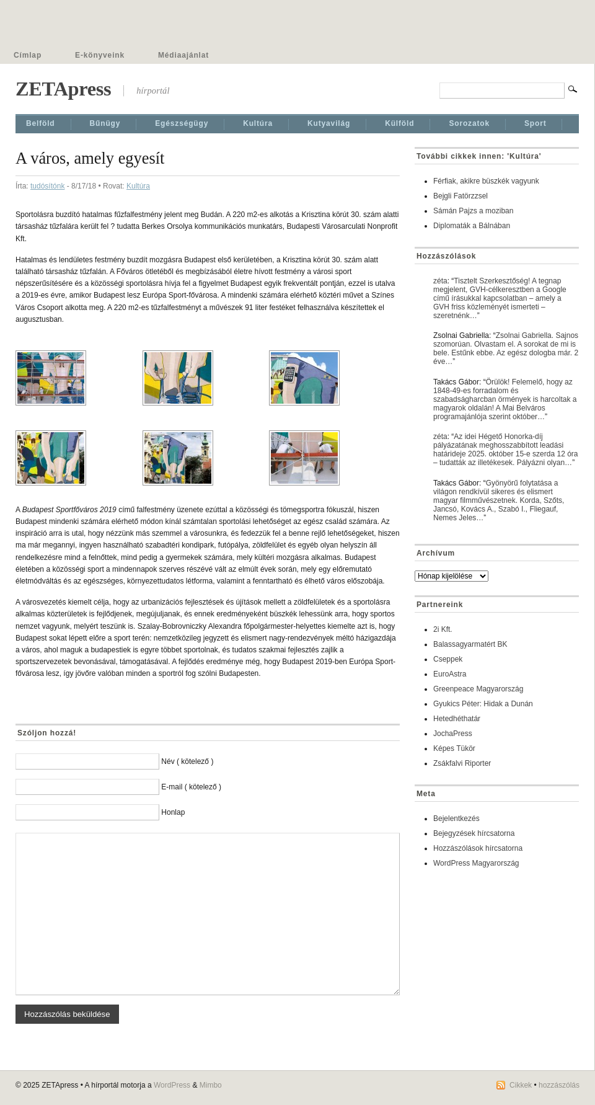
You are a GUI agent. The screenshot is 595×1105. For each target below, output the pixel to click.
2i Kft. (442, 629)
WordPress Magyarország (476, 863)
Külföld (399, 123)
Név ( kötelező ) (187, 761)
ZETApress (63, 89)
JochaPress (452, 733)
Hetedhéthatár (456, 718)
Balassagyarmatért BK (470, 644)
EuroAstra (449, 674)
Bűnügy (105, 123)
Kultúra (258, 123)
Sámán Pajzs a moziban (473, 210)
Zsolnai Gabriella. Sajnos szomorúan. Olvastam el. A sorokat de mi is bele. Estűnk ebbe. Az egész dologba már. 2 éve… (505, 348)
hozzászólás (559, 1085)
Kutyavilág (328, 123)
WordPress (172, 1085)
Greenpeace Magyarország (478, 689)
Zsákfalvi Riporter (462, 763)
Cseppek (447, 659)
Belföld (40, 123)
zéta (440, 281)
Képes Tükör (454, 748)
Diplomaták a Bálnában (471, 225)
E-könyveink (100, 55)
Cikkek (520, 1085)
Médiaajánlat (183, 55)
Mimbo (211, 1085)
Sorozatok (469, 123)
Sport (535, 123)
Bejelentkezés (456, 818)
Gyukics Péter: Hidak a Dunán (483, 703)
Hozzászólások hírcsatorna (477, 848)
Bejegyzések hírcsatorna (473, 833)
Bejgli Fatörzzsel (460, 196)
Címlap (28, 55)
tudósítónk (47, 186)
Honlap (173, 812)
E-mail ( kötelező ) (191, 787)
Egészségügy (181, 123)
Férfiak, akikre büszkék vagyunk (486, 181)
